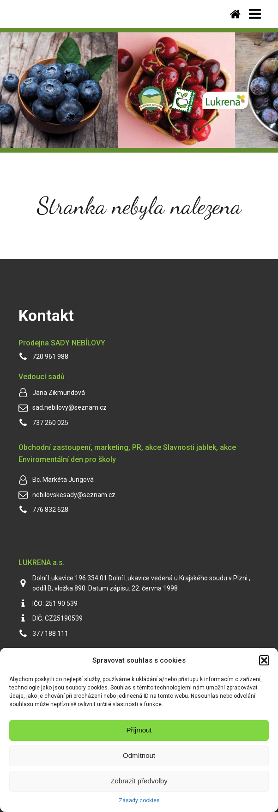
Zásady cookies (139, 800)
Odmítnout (139, 755)
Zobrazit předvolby (138, 781)
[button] (264, 660)
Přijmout (138, 730)
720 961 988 (50, 356)
